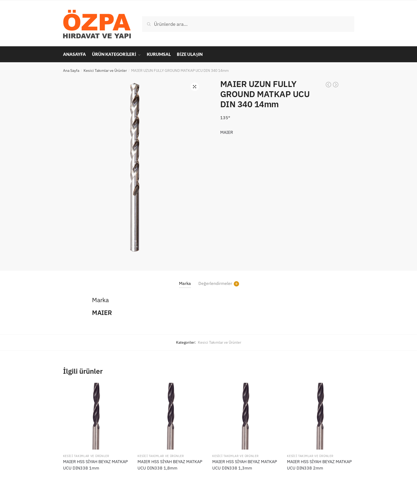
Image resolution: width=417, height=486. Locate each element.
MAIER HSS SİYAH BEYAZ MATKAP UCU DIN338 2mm (319, 465)
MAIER (226, 132)
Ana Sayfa (71, 70)
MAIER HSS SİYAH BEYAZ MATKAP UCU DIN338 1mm (95, 465)
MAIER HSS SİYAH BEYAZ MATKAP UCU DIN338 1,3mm (244, 465)
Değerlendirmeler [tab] (215, 283)
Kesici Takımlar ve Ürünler (105, 70)
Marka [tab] (185, 283)
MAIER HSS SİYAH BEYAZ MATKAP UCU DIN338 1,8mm (169, 465)
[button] (194, 86)
